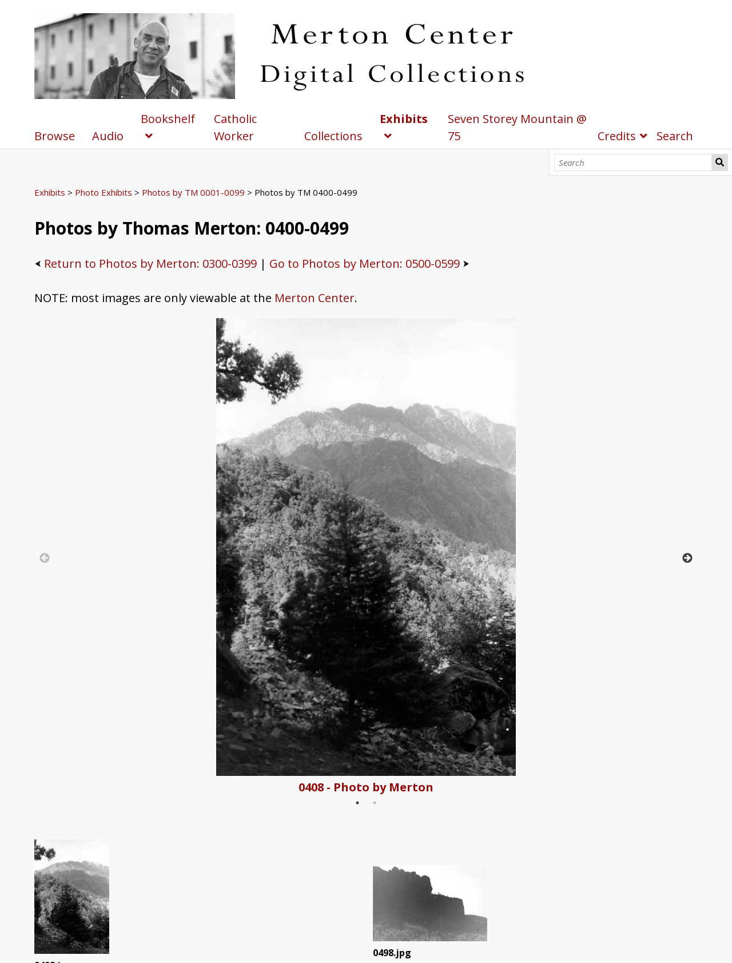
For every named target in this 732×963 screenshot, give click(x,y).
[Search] (633, 162)
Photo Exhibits (103, 192)
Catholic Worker (235, 127)
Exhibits (404, 118)
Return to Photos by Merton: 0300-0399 (150, 263)
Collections (333, 136)
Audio (108, 136)
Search (719, 162)
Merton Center (314, 298)
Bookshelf (168, 118)
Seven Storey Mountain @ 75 (517, 127)
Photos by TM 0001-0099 (193, 192)
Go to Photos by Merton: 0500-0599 (364, 263)
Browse (54, 136)
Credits (617, 136)
